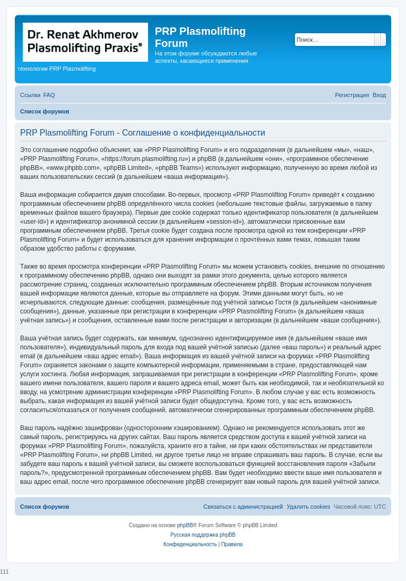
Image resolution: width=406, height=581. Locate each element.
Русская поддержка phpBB (202, 535)
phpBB (185, 525)
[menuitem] (49, 95)
